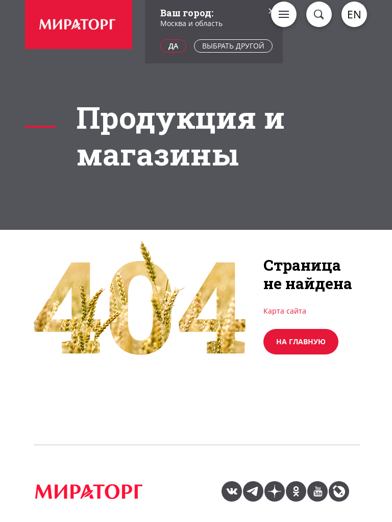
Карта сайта (284, 311)
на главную (301, 341)
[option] (78, 26)
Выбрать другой (233, 46)
